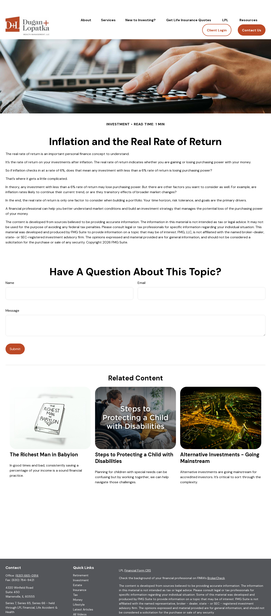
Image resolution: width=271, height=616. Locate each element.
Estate (77, 572)
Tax (75, 582)
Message (12, 298)
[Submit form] (15, 336)
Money (78, 587)
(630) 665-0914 (27, 563)
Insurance (79, 577)
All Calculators (83, 606)
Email (141, 270)
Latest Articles (83, 597)
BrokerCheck (216, 565)
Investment (81, 567)
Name (10, 270)
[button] (86, 7)
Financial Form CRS (137, 558)
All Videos (80, 601)
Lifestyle (79, 592)
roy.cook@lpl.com (18, 607)
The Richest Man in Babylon (44, 442)
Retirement (80, 562)
